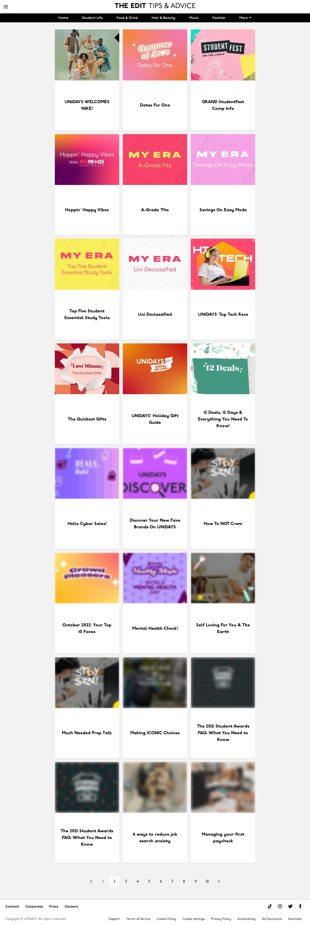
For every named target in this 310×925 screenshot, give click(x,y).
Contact (12, 907)
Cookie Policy (166, 919)
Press (53, 907)
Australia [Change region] (295, 919)
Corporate (34, 907)
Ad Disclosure (272, 919)
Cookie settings (193, 919)
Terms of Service (138, 919)
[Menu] (6, 7)
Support (114, 919)
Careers (71, 907)
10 (207, 882)
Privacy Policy (221, 919)
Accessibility (246, 919)
